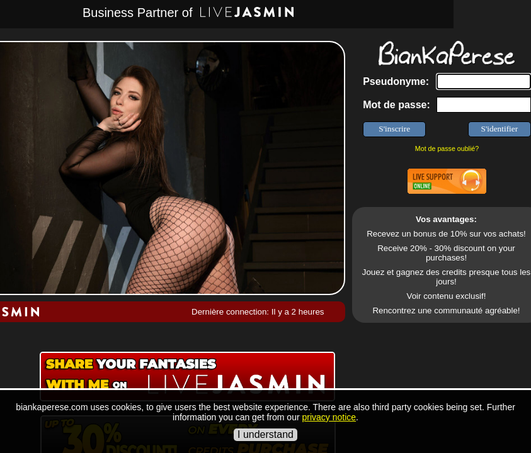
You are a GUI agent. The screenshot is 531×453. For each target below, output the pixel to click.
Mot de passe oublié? (447, 148)
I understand (265, 434)
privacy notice (329, 417)
